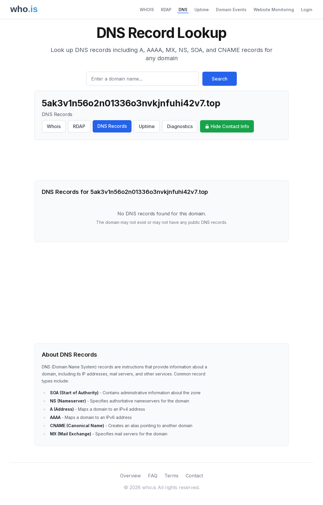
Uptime (201, 9)
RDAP (166, 9)
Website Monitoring (274, 9)
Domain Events (231, 9)
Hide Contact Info (227, 126)
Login (306, 9)
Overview (130, 476)
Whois (54, 126)
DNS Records (112, 126)
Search (219, 79)
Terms (171, 476)
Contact (194, 476)
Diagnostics (180, 126)
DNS (183, 9)
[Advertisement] (161, 160)
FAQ (152, 476)
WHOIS (147, 9)
